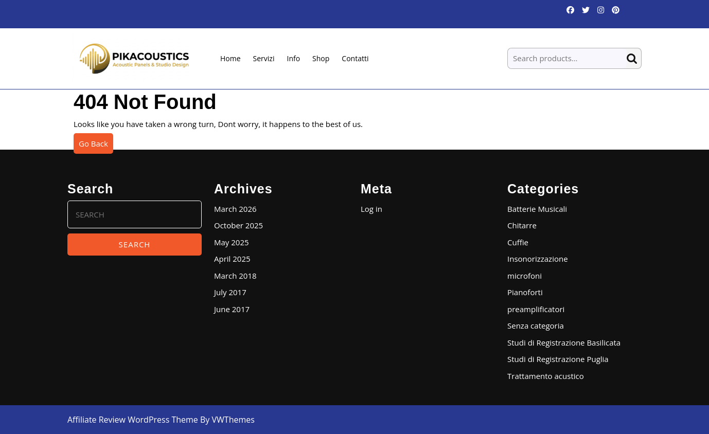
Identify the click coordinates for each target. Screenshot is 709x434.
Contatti (355, 58)
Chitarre (522, 225)
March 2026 (235, 209)
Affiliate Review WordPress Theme (132, 419)
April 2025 (232, 259)
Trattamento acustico (545, 376)
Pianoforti (525, 292)
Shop (320, 58)
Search (634, 58)
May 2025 (231, 242)
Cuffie (517, 242)
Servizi (264, 58)
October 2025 (238, 225)
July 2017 (230, 292)
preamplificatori (535, 309)
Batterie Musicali (537, 209)
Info (293, 58)
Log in (371, 209)
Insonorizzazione (537, 259)
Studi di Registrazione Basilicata (564, 342)
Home (230, 58)
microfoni (524, 275)
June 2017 (232, 309)
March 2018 (235, 275)
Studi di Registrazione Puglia (558, 359)
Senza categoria (535, 325)
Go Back (96, 145)
